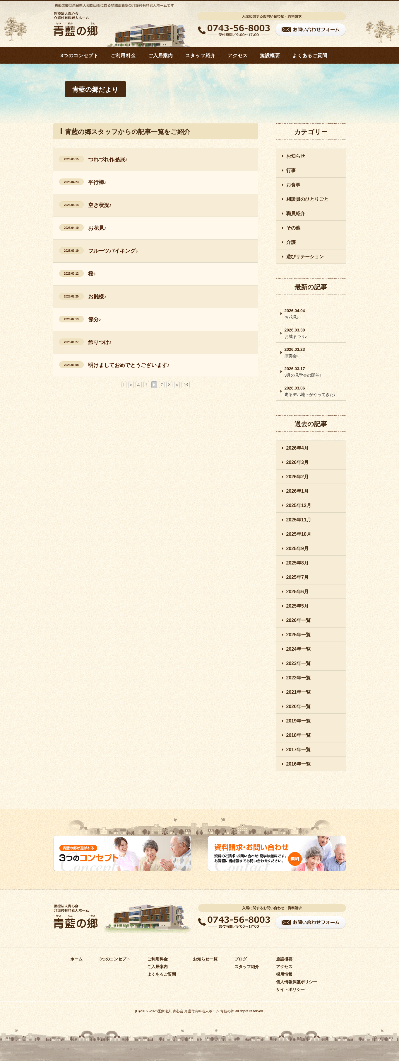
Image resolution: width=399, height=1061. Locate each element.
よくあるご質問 (310, 55)
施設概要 (270, 55)
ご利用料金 (123, 55)
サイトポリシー (290, 989)
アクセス (238, 55)
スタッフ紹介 (200, 55)
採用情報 (284, 974)
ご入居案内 (160, 55)
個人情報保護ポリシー (296, 982)
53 (185, 384)
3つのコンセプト (80, 55)
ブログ (240, 959)
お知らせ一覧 (205, 959)
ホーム (76, 959)
